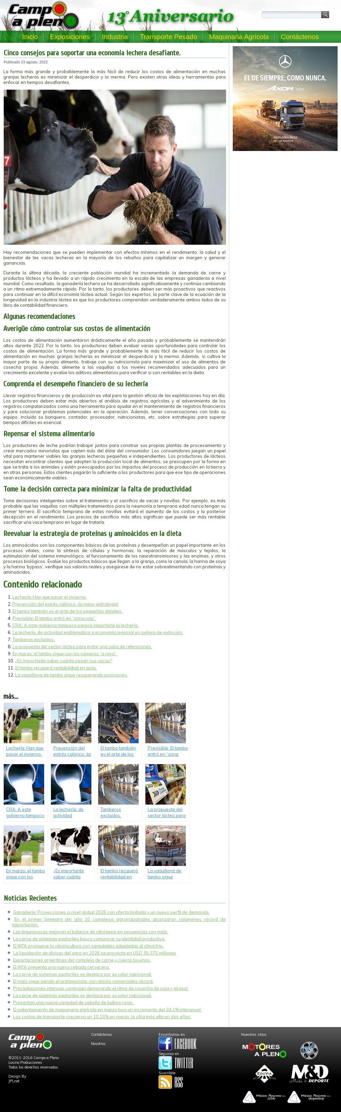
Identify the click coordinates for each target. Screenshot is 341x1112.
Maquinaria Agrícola (239, 36)
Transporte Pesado (168, 36)
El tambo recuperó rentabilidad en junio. (56, 667)
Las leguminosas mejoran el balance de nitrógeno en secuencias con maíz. (90, 931)
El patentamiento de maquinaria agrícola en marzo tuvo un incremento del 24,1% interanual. (107, 1009)
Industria (115, 36)
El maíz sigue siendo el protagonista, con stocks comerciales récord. (83, 981)
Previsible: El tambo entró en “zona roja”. (54, 618)
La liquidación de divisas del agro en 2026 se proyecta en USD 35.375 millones (94, 953)
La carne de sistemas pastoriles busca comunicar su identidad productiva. (89, 938)
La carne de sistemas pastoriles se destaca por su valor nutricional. (82, 974)
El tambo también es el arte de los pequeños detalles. (67, 611)
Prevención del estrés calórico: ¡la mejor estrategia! (65, 604)
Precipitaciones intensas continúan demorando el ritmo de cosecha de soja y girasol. (101, 988)
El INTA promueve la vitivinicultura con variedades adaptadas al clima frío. (88, 946)
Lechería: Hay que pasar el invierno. (49, 597)
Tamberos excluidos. (33, 639)
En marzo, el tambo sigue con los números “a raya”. (64, 653)
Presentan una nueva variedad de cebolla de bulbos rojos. (73, 1002)
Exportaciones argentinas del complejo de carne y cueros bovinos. (82, 960)
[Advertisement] (285, 201)
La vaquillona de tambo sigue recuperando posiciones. (71, 675)
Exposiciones (70, 36)
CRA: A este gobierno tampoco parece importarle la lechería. (75, 625)
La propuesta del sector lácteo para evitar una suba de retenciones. (82, 646)
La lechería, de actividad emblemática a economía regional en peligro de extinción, (97, 632)
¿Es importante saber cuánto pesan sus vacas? (63, 660)
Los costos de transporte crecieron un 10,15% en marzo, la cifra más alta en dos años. (102, 1016)
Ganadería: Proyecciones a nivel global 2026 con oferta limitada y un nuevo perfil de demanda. (111, 912)
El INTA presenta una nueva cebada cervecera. (61, 967)
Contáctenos (300, 36)
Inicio (30, 36)
